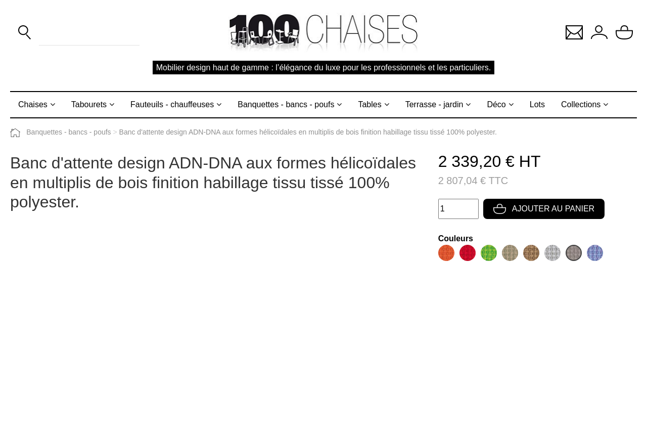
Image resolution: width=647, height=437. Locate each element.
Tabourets (89, 104)
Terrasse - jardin (434, 104)
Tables (369, 104)
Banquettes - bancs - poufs (286, 104)
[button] (574, 31)
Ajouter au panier (543, 208)
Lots (537, 104)
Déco (496, 104)
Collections (580, 104)
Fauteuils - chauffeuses (172, 104)
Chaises (33, 104)
